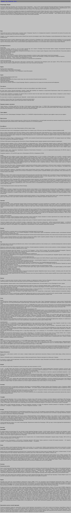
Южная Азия (10, 1)
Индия (15, 1)
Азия (6, 1)
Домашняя (3, 1)
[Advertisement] (27, 23)
